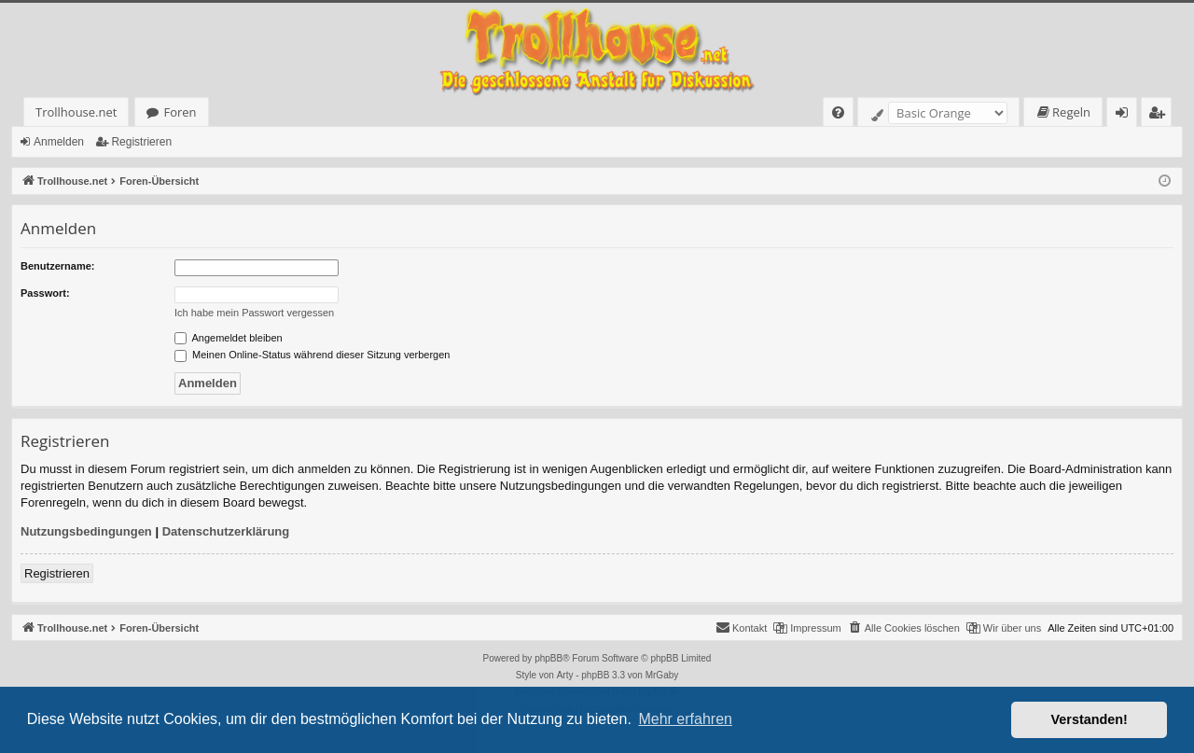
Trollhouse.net (76, 112)
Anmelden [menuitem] (1127, 115)
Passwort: (45, 293)
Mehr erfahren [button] (685, 719)
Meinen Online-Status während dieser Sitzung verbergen (312, 354)
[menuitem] (838, 112)
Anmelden (59, 141)
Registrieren (141, 141)
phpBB (548, 658)
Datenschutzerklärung (226, 531)
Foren (179, 112)
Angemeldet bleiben (228, 337)
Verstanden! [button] (1089, 719)
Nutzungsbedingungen (86, 531)
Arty (565, 675)
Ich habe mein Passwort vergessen (254, 312)
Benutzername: (57, 266)
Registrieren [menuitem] (1160, 115)
